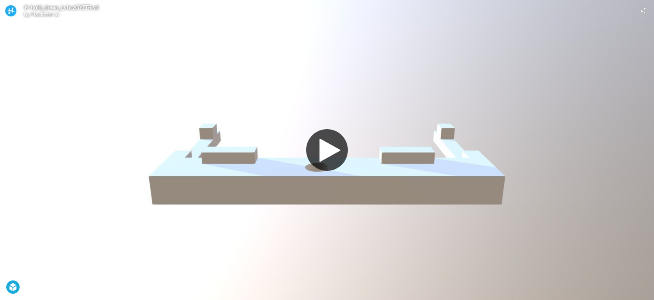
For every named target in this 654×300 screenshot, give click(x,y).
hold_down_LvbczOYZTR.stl (64, 7)
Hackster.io (45, 14)
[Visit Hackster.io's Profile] (11, 11)
